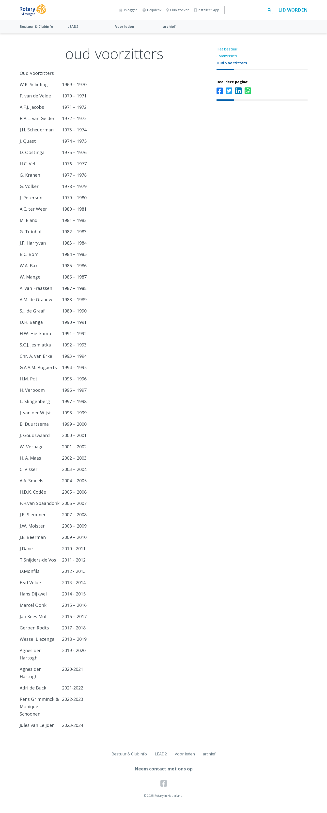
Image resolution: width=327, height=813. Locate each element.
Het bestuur (227, 49)
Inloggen (128, 10)
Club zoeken (177, 10)
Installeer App (206, 10)
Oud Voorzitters (232, 62)
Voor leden (124, 26)
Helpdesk (151, 10)
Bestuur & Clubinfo (36, 26)
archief (169, 26)
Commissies (227, 55)
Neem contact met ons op (164, 769)
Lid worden (293, 10)
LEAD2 (72, 26)
